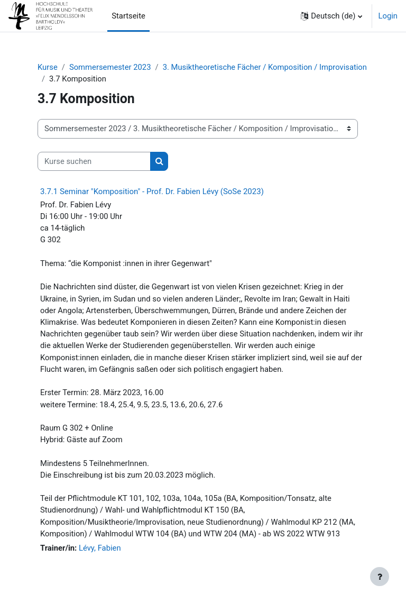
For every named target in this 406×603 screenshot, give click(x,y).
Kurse (48, 67)
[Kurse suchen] (94, 161)
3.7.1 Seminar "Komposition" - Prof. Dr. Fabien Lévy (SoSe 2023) (152, 191)
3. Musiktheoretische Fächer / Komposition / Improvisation (265, 67)
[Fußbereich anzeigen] (379, 576)
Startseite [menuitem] (128, 16)
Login (388, 16)
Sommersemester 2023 (110, 67)
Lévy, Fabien (100, 548)
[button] (331, 16)
